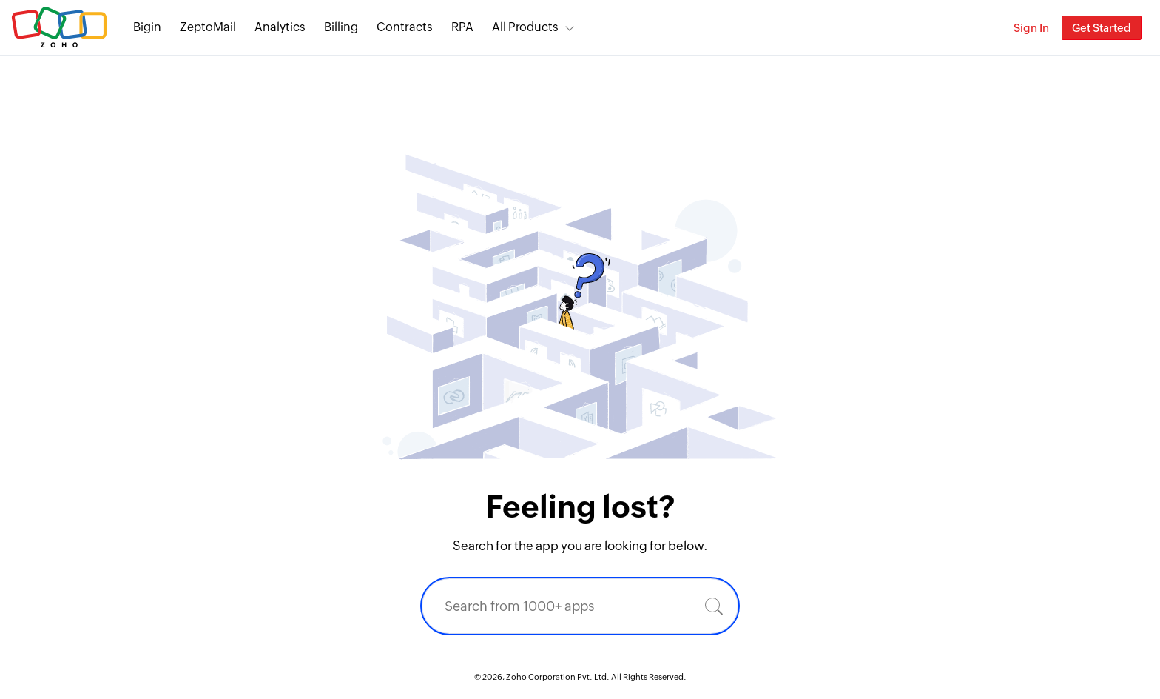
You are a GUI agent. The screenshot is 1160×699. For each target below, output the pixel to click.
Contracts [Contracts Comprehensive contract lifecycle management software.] (405, 27)
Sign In (1031, 27)
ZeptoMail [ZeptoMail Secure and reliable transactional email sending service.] (208, 27)
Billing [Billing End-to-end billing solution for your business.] (341, 27)
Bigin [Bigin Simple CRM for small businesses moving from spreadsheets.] (147, 27)
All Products (525, 27)
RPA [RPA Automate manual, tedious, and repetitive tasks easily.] (462, 27)
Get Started (1101, 27)
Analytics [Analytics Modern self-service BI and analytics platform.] (280, 27)
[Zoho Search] (976, 27)
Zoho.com (59, 28)
